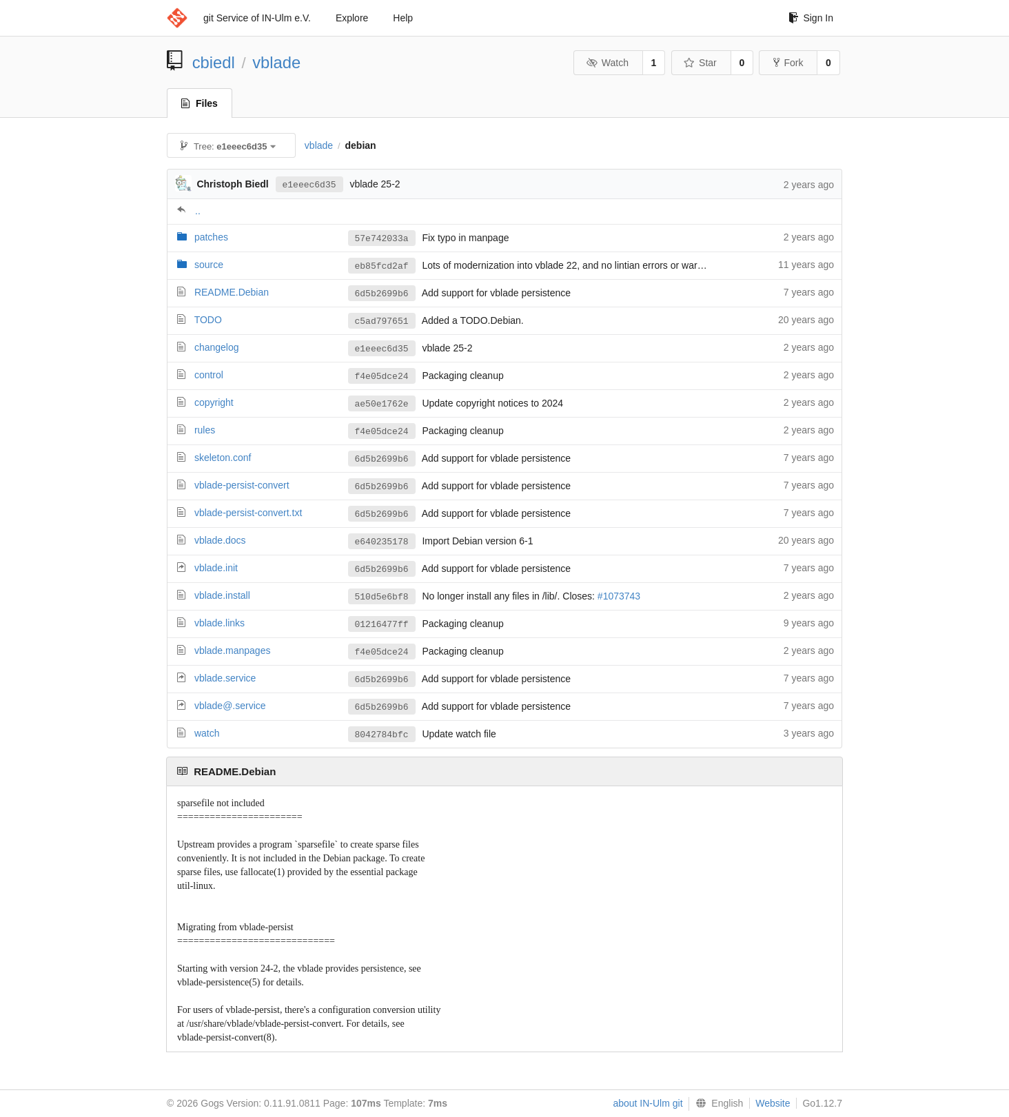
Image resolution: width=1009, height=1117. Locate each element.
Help (403, 17)
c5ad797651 (382, 321)
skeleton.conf (223, 457)
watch (207, 733)
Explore (352, 17)
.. (198, 210)
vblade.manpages (232, 650)
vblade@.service (230, 705)
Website (772, 1103)
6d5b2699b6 (382, 293)
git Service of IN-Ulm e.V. (257, 17)
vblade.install (222, 595)
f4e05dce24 (382, 376)
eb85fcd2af (382, 266)
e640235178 (382, 541)
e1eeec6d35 (309, 184)
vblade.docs (220, 540)
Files (199, 103)
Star (700, 62)
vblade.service (225, 678)
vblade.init (216, 567)
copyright (214, 402)
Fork (788, 62)
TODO (208, 319)
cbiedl (213, 62)
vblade (276, 62)
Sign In (810, 17)
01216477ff (382, 624)
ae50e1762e (382, 404)
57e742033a (382, 238)
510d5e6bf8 (382, 597)
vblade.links (219, 622)
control (208, 374)
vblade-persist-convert (241, 485)
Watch (607, 62)
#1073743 (619, 596)
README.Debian (231, 292)
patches (211, 237)
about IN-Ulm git (647, 1103)
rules (204, 429)
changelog (216, 347)
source (208, 264)
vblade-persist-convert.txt (248, 512)
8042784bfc (382, 734)
